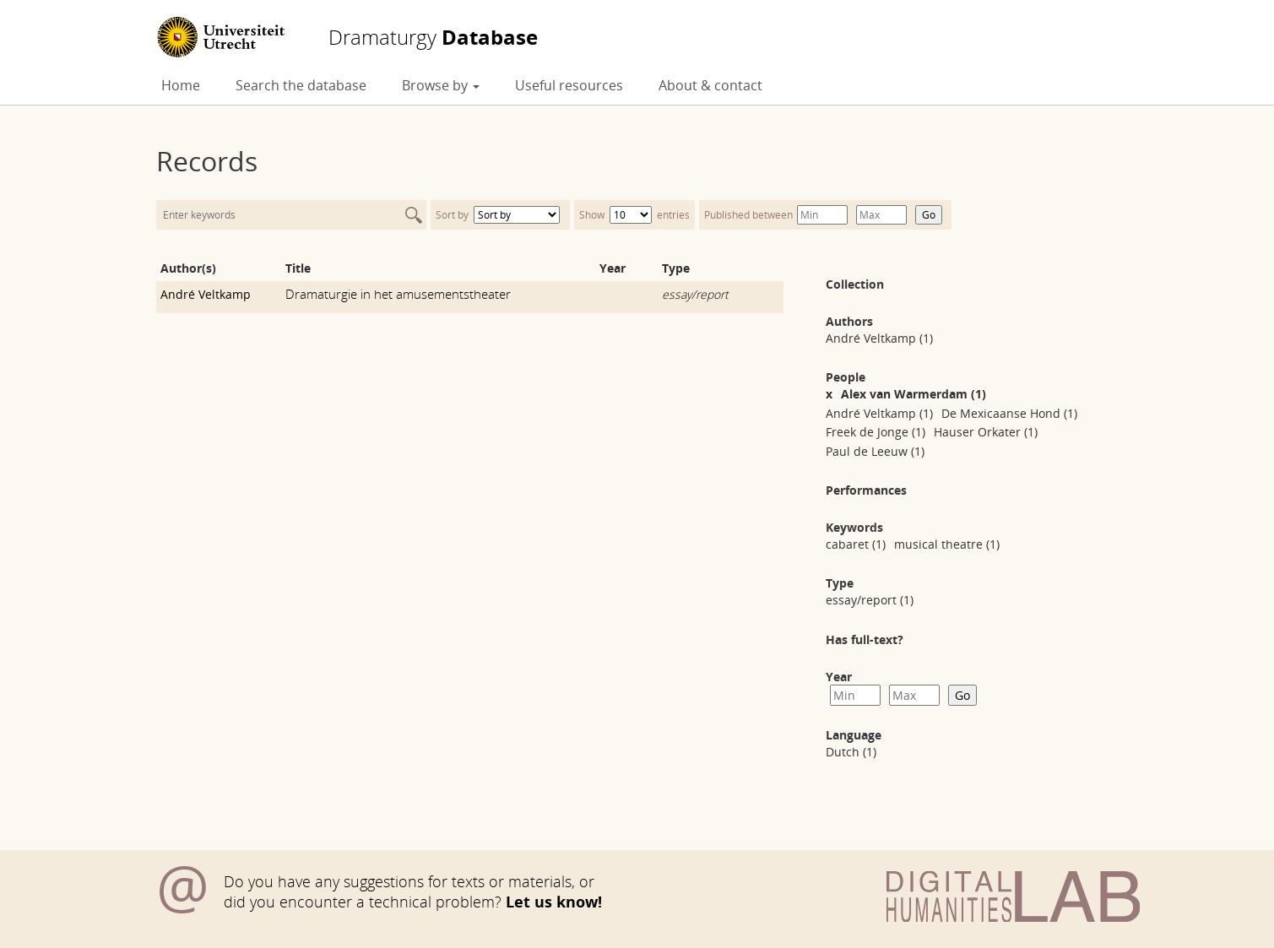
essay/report (695, 294)
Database (433, 37)
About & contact (710, 85)
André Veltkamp (205, 294)
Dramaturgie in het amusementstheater (398, 293)
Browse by (441, 85)
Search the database (301, 85)
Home (180, 85)
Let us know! (554, 901)
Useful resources (569, 85)
